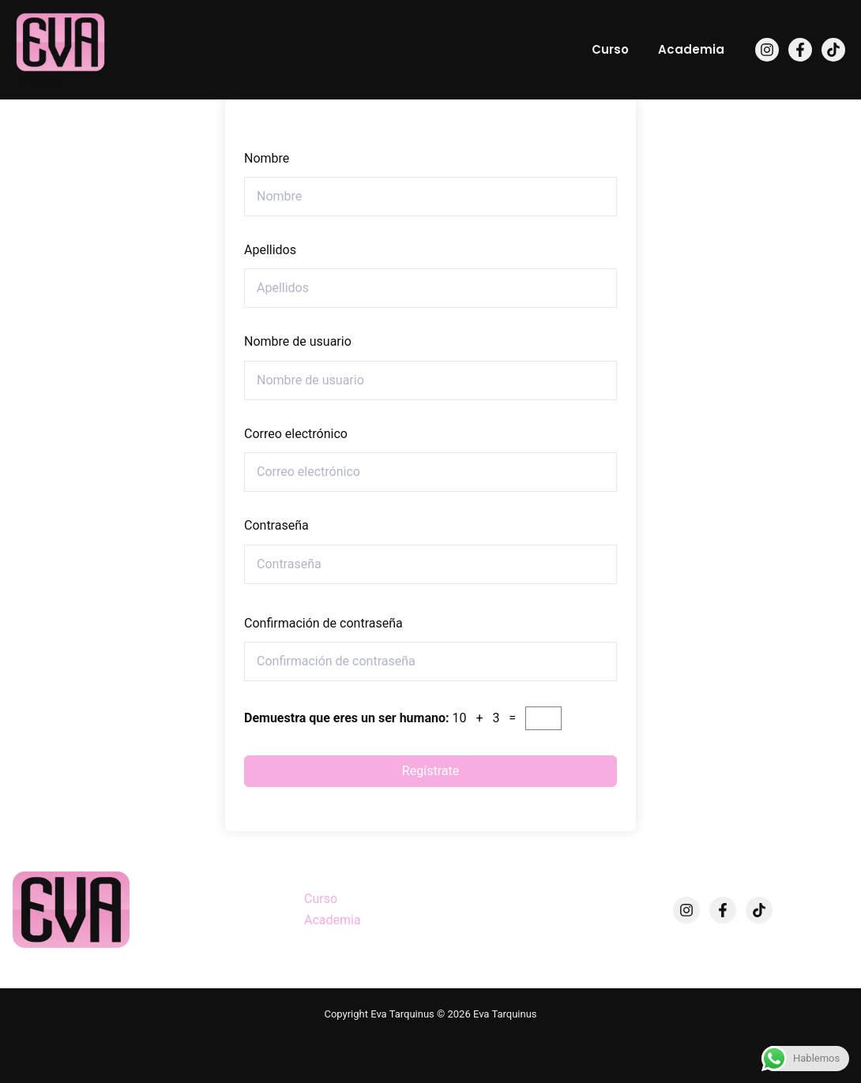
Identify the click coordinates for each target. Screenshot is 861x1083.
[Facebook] (800, 50)
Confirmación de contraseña (323, 623)
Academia (694, 49)
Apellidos (270, 249)
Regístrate (430, 770)
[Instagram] (767, 50)
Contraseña (276, 525)
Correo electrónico (296, 433)
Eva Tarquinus (41, 81)
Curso (618, 49)
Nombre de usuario (298, 341)
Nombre (266, 158)
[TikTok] (833, 50)
